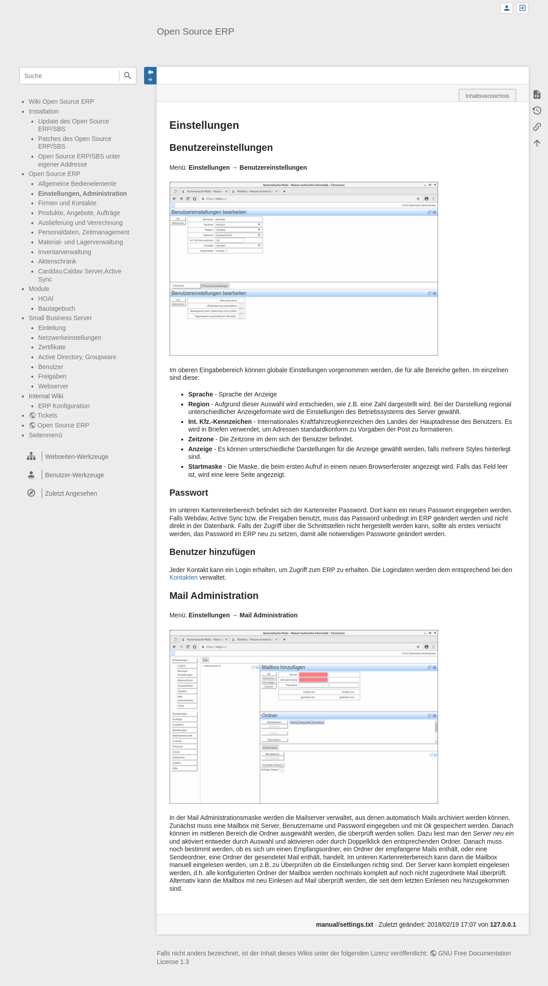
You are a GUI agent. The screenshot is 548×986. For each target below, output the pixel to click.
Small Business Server (60, 317)
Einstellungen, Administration (82, 193)
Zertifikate (52, 347)
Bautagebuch (56, 308)
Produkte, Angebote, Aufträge (79, 212)
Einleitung (52, 327)
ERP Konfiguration (64, 405)
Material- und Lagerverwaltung (80, 242)
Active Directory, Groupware (77, 357)
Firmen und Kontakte (67, 203)
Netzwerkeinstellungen (69, 337)
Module (39, 288)
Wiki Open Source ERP (61, 101)
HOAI (45, 298)
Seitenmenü (45, 435)
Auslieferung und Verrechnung (80, 222)
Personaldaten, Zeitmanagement (83, 232)
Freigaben (52, 376)
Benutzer (50, 366)
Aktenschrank (57, 261)
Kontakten (183, 577)
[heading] (78, 456)
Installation (44, 111)
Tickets (47, 415)
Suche (127, 75)
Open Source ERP (54, 173)
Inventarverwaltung (64, 251)
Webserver (53, 386)
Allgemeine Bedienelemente (77, 183)
